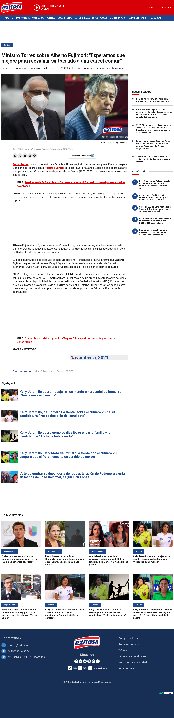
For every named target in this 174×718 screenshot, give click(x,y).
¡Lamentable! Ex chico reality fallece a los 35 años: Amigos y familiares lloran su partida (153, 197)
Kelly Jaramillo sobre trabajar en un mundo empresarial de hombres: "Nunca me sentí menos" (71, 393)
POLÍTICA (69, 371)
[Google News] (93, 661)
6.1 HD (150, 7)
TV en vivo (124, 650)
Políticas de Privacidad (132, 662)
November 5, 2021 (89, 357)
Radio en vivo (126, 668)
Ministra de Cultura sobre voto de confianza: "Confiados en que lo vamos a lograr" (153, 159)
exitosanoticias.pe (18, 651)
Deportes (72, 18)
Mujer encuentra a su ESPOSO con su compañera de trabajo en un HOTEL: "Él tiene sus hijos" (155, 220)
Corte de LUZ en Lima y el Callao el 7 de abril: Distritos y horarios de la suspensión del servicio (155, 209)
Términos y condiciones (133, 656)
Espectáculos (99, 18)
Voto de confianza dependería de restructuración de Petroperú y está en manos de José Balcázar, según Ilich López (72, 475)
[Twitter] (80, 661)
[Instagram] (89, 661)
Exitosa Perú (119, 18)
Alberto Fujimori (41, 371)
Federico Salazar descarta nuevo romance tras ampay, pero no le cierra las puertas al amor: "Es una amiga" (19, 613)
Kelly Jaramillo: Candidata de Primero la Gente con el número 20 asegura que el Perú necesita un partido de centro (68, 455)
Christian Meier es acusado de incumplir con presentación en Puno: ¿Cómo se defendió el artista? (20, 559)
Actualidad (38, 18)
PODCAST (167, 7)
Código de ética (128, 638)
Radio (144, 18)
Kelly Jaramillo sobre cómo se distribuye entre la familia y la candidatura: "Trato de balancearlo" (65, 434)
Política (50, 18)
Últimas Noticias (21, 18)
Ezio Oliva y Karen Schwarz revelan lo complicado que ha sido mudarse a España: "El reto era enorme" (155, 184)
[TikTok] (98, 661)
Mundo (61, 18)
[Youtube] (85, 661)
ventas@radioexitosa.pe (22, 645)
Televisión (133, 18)
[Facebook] (76, 661)
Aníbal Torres (56, 371)
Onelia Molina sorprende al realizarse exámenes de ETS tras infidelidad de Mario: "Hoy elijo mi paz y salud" (108, 560)
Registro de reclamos (131, 644)
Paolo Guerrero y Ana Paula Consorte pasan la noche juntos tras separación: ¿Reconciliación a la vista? (64, 560)
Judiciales (84, 18)
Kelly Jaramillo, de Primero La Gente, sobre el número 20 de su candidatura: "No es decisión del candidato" (67, 414)
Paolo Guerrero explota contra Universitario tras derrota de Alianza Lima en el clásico (153, 232)
